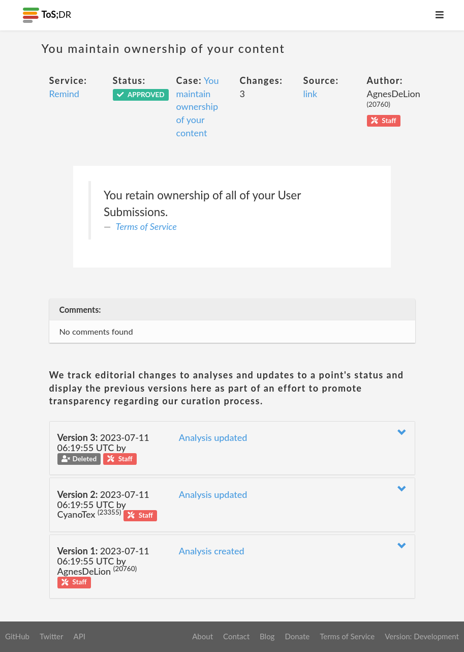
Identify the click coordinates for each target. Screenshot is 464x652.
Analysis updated (213, 437)
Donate (297, 636)
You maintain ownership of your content (197, 106)
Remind (64, 93)
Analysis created (211, 550)
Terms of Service (146, 226)
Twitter (52, 636)
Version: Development (422, 636)
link (310, 93)
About (202, 636)
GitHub (17, 636)
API (79, 636)
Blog (267, 636)
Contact (236, 636)
